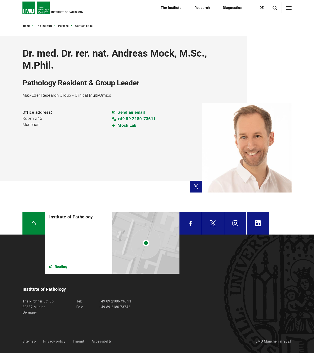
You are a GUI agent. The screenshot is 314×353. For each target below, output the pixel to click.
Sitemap (29, 341)
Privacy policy (54, 341)
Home (26, 25)
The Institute (44, 25)
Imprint (78, 341)
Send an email (131, 112)
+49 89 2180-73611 (137, 118)
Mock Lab (127, 125)
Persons (63, 25)
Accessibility (102, 341)
